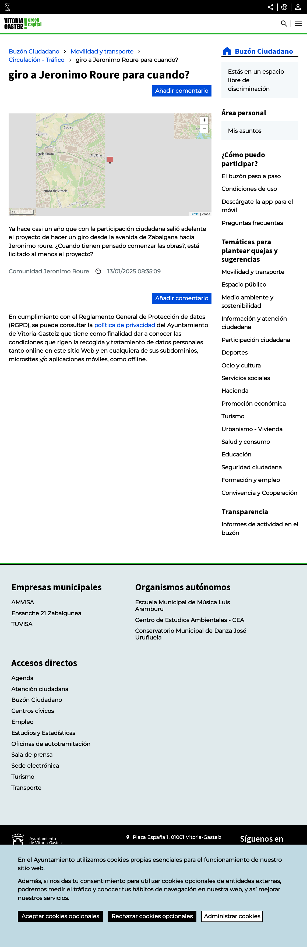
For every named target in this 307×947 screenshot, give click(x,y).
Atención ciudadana (39, 689)
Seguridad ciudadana (251, 467)
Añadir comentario (181, 90)
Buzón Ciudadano (34, 51)
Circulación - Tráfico (36, 59)
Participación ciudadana (255, 340)
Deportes (234, 352)
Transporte (26, 787)
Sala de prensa (31, 754)
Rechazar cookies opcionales (152, 916)
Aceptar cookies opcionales (60, 916)
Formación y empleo (250, 480)
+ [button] (204, 121)
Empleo (22, 722)
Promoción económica (253, 403)
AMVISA (22, 602)
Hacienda (234, 390)
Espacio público (243, 284)
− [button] (204, 129)
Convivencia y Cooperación (259, 492)
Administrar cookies (232, 916)
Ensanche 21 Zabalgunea (46, 613)
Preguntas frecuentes (252, 223)
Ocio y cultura (241, 365)
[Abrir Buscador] (286, 23)
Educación (236, 454)
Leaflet (194, 214)
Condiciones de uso (249, 188)
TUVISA (21, 624)
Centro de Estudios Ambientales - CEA (189, 620)
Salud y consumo (245, 441)
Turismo (232, 416)
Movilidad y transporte (101, 51)
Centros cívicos (32, 710)
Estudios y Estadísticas (43, 733)
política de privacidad (124, 325)
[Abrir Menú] (298, 23)
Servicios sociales (245, 378)
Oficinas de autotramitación (50, 744)
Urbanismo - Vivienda (252, 429)
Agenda (22, 678)
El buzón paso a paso (251, 176)
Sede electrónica (35, 765)
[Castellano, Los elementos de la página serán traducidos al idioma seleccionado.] (284, 7)
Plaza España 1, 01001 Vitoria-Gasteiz (177, 837)
